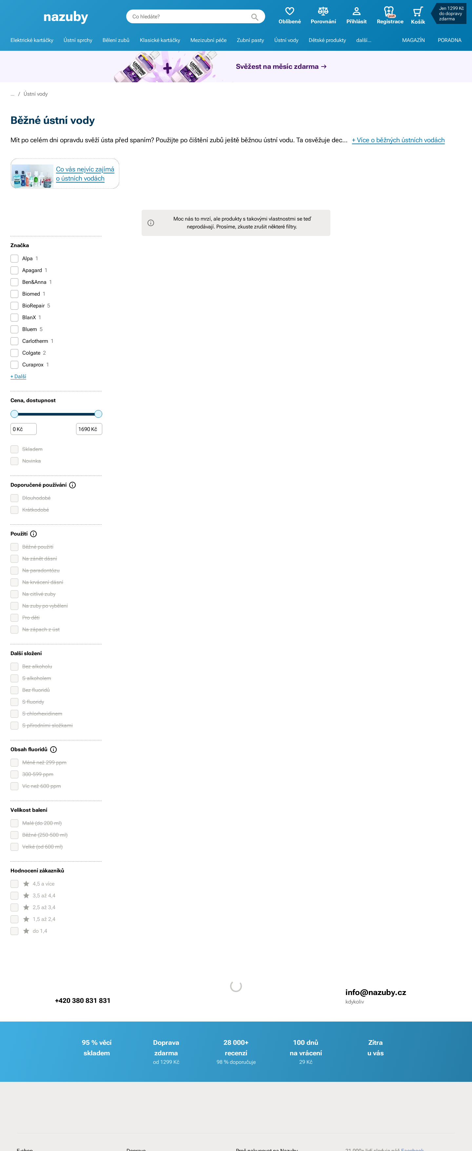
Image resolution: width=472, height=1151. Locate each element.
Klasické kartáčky (160, 40)
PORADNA (450, 40)
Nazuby (19, 94)
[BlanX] (14, 329)
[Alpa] (14, 270)
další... (363, 40)
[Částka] (23, 441)
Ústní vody (286, 40)
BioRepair (30, 317)
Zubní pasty (250, 40)
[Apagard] (14, 282)
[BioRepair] (14, 317)
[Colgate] (14, 364)
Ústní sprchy (78, 40)
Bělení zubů (116, 40)
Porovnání (318, 15)
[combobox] (191, 16)
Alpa (24, 270)
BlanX (25, 329)
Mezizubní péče (208, 40)
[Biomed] (14, 305)
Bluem (26, 341)
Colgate (28, 364)
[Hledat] (250, 16)
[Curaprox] (14, 376)
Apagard (29, 282)
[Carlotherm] (14, 353)
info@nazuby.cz (375, 1003)
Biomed (28, 305)
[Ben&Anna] (14, 294)
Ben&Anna (31, 294)
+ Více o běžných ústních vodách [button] (398, 140)
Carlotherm (32, 353)
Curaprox (29, 376)
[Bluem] (14, 341)
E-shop (45, 94)
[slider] (14, 425)
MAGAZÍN (413, 40)
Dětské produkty (327, 40)
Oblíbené (284, 15)
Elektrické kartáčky (31, 40)
